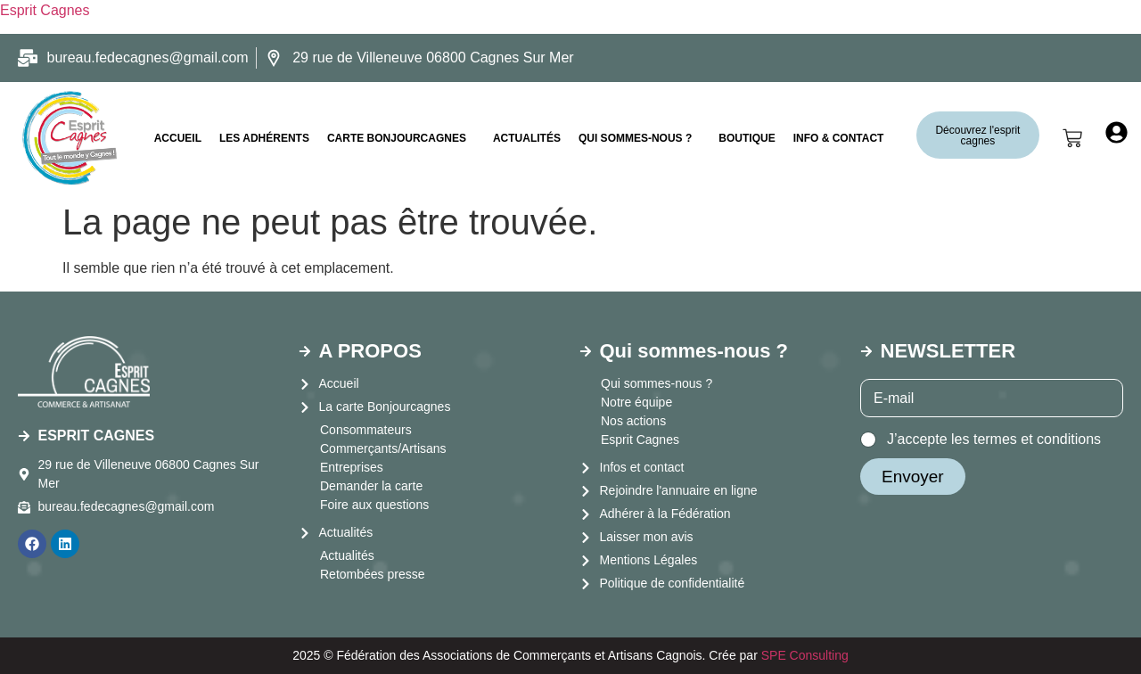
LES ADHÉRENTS (264, 138)
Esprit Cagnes (45, 10)
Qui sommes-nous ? (635, 138)
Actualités (527, 138)
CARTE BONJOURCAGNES (396, 138)
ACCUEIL (177, 138)
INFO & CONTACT (838, 138)
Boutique (746, 138)
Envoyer (913, 476)
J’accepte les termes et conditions (994, 439)
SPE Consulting (805, 655)
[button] (401, 138)
